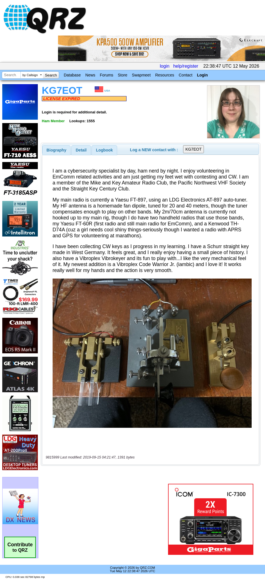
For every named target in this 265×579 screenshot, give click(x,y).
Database (72, 75)
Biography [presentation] (57, 150)
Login (202, 75)
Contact (185, 75)
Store (122, 75)
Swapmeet (141, 75)
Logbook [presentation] (104, 150)
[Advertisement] (105, 519)
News (90, 75)
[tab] (56, 150)
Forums (106, 75)
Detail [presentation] (81, 150)
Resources (164, 75)
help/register (185, 66)
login (164, 66)
